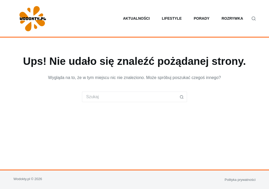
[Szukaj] (254, 18)
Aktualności (136, 18)
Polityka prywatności (240, 180)
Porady (201, 18)
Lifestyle (172, 18)
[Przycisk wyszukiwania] (182, 97)
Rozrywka (232, 18)
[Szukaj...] (129, 97)
